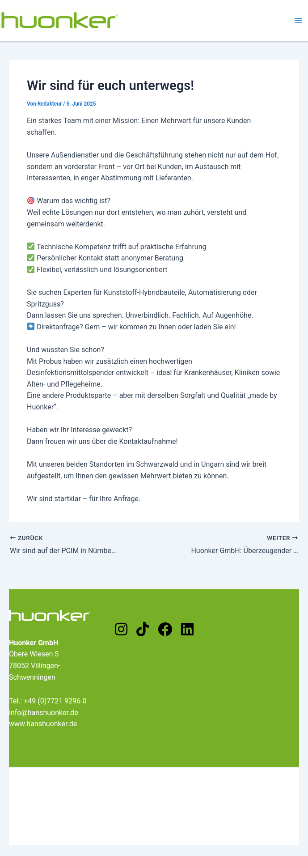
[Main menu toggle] (298, 20)
